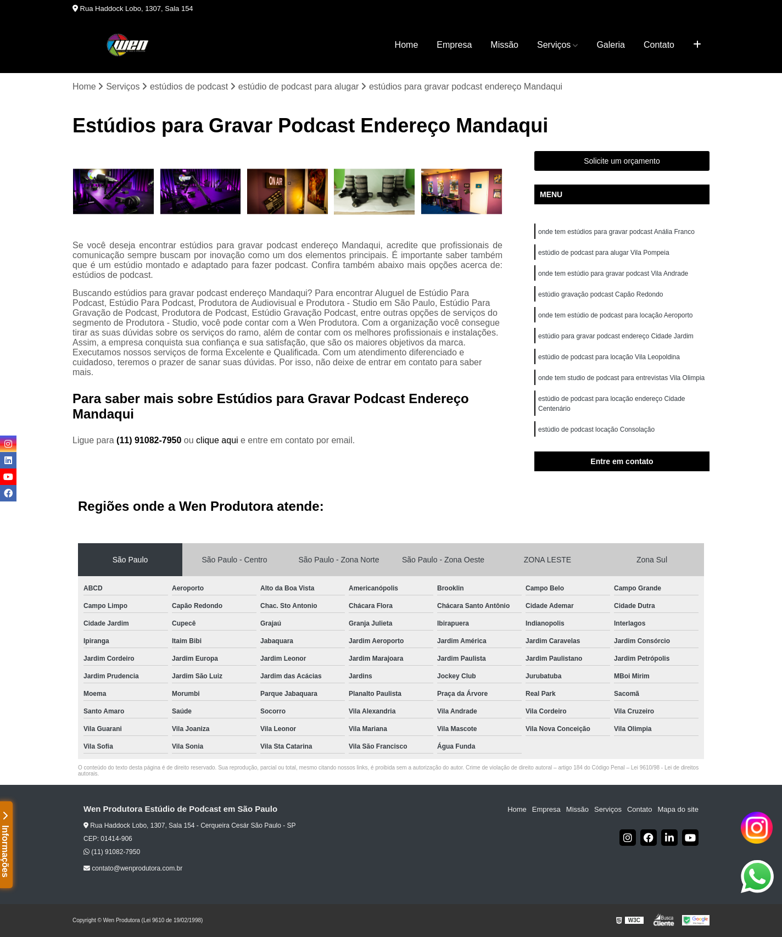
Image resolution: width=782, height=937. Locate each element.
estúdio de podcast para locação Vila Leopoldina (609, 357)
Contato (659, 44)
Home (406, 44)
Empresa (454, 44)
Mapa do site (677, 809)
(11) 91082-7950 (150, 440)
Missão (504, 44)
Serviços (554, 44)
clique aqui (217, 440)
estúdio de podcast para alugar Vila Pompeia (603, 252)
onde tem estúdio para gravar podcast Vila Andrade (613, 273)
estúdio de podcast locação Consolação (596, 429)
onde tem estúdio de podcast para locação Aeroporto (615, 315)
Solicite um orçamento (622, 161)
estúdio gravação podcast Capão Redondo (600, 294)
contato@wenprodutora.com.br (132, 868)
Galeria (610, 44)
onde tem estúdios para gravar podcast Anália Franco (616, 232)
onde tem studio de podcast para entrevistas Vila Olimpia (621, 378)
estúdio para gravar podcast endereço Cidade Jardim (616, 336)
